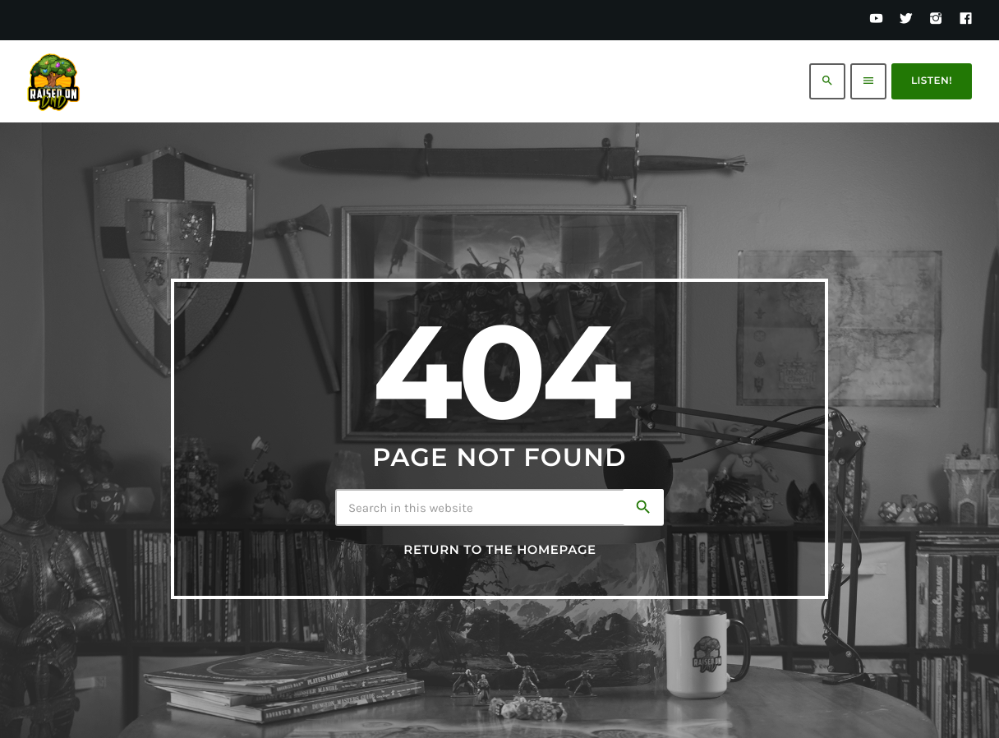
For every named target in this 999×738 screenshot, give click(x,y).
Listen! (931, 81)
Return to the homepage (499, 549)
